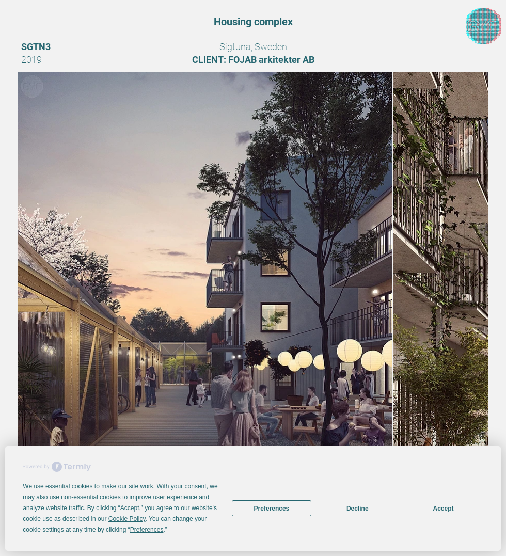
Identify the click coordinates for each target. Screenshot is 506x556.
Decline (357, 508)
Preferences (272, 508)
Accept (443, 508)
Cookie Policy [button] (127, 518)
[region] (483, 26)
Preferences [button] (147, 529)
